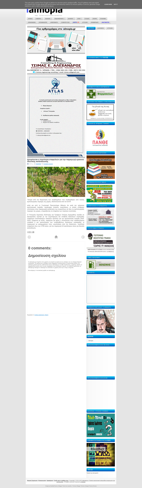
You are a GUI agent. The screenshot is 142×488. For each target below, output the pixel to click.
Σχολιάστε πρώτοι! (48, 164)
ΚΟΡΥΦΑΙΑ (91, 28)
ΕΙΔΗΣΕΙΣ (38, 164)
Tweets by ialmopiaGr (92, 473)
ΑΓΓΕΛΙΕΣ (110, 28)
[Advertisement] (101, 42)
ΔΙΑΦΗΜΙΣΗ (100, 28)
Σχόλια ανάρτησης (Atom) (41, 315)
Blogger (83, 482)
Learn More (108, 4)
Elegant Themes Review (91, 486)
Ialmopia (90, 340)
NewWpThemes (54, 486)
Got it (116, 4)
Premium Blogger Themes (79, 486)
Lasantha (69, 486)
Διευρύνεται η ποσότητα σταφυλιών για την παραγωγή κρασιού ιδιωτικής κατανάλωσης (55, 160)
